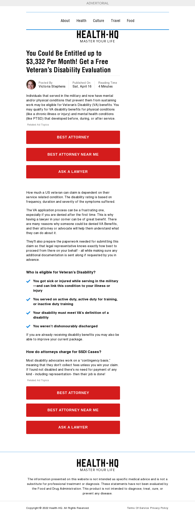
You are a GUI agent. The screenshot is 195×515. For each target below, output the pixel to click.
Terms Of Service (138, 507)
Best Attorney (73, 137)
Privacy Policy (159, 507)
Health (81, 20)
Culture (98, 20)
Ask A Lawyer (73, 172)
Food (130, 20)
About (65, 20)
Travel (115, 20)
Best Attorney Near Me (73, 154)
